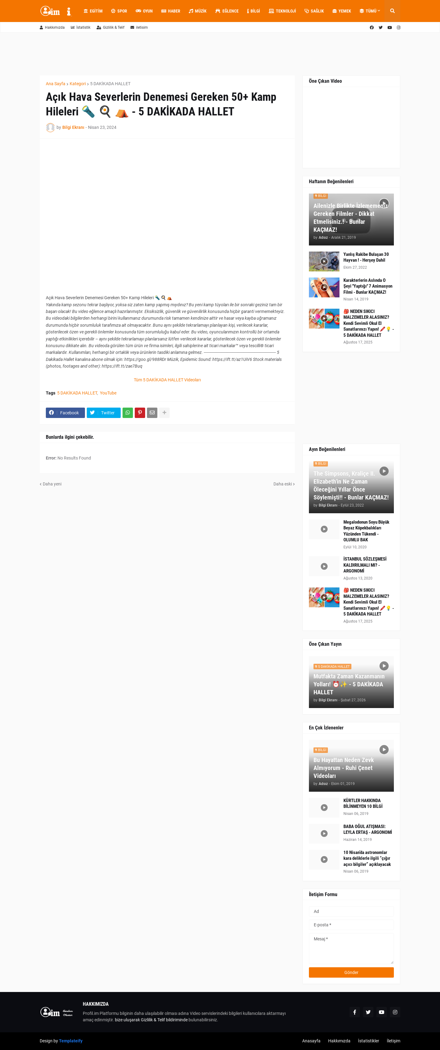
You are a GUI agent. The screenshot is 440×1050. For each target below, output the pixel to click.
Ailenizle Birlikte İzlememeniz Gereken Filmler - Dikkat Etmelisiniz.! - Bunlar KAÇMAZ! (351, 217)
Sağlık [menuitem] (314, 11)
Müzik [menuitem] (198, 11)
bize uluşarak (127, 1019)
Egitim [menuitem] (93, 11)
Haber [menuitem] (170, 11)
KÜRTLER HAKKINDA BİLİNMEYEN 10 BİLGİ (363, 803)
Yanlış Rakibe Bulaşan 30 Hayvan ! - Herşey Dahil (366, 257)
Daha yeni (52, 483)
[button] (392, 11)
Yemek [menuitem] (341, 11)
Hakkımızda (52, 27)
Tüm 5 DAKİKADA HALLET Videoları (167, 379)
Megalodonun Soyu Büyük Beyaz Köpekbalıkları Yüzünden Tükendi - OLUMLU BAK (366, 531)
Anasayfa (311, 1040)
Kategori (78, 84)
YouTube (108, 393)
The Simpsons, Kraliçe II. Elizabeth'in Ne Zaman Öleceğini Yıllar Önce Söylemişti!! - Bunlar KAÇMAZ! (351, 485)
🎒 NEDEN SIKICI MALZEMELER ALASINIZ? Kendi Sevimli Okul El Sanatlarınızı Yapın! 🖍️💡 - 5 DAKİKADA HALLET (368, 323)
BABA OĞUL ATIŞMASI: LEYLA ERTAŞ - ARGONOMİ (367, 829)
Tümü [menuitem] (368, 11)
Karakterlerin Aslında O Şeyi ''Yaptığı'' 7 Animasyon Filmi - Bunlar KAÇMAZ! (367, 286)
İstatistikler (368, 1040)
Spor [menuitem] (119, 11)
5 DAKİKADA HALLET (110, 84)
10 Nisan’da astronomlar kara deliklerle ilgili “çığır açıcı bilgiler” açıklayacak (367, 858)
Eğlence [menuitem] (227, 11)
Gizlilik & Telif (110, 27)
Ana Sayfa (55, 84)
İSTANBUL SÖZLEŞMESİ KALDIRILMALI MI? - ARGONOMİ (365, 565)
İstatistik (80, 27)
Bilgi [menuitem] (253, 11)
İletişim (393, 1040)
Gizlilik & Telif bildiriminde (165, 1019)
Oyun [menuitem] (144, 11)
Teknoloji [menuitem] (282, 11)
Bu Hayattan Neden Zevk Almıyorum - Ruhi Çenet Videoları (344, 767)
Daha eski (282, 483)
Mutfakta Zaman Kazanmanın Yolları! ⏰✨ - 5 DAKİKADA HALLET (349, 684)
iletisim (139, 27)
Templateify (70, 1040)
